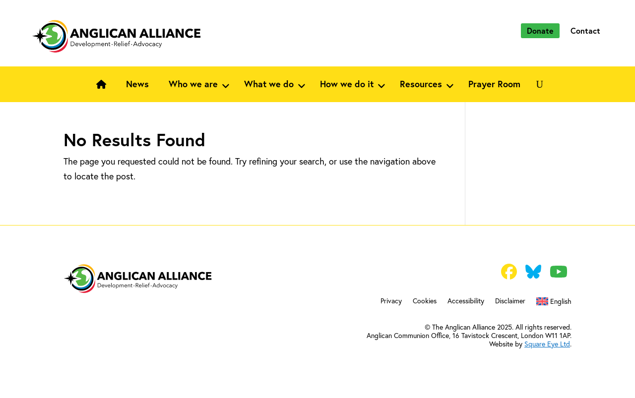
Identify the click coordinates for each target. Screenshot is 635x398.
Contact (585, 30)
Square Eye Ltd (547, 343)
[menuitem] (554, 303)
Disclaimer (510, 301)
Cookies (425, 301)
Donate (540, 30)
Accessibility (465, 301)
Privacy (391, 301)
